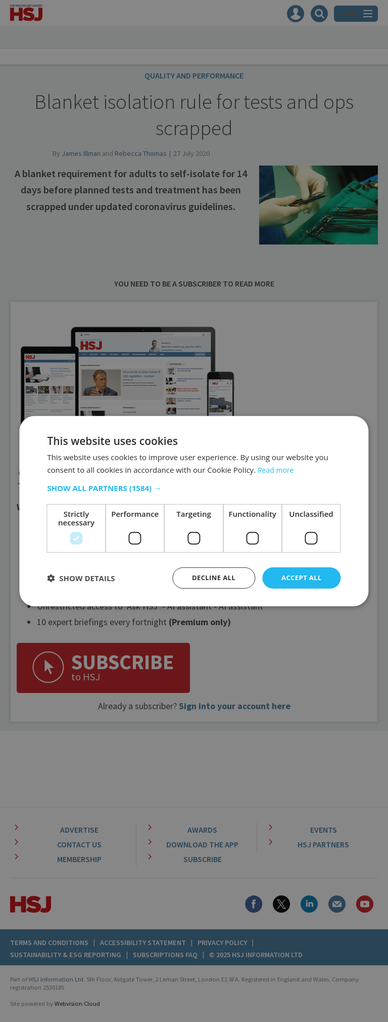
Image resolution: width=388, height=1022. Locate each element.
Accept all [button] (299, 578)
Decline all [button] (209, 578)
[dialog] (194, 511)
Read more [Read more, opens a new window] (277, 469)
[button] (194, 487)
